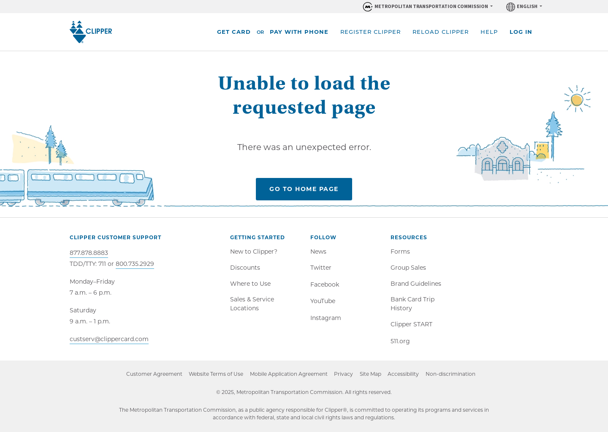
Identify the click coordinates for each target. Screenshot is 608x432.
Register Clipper (370, 31)
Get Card (234, 31)
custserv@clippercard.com (109, 339)
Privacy (343, 375)
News (318, 251)
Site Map (370, 375)
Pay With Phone (299, 31)
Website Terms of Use (215, 375)
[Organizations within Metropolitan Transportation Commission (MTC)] (427, 6)
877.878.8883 (89, 253)
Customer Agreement (153, 375)
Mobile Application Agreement (288, 375)
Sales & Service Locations (252, 304)
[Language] (524, 6)
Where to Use (250, 283)
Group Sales (408, 267)
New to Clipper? (253, 251)
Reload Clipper (441, 31)
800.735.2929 (135, 264)
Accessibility (403, 375)
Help (489, 31)
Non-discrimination (454, 375)
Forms (400, 251)
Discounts (245, 267)
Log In (521, 31)
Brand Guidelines (416, 283)
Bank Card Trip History (412, 304)
